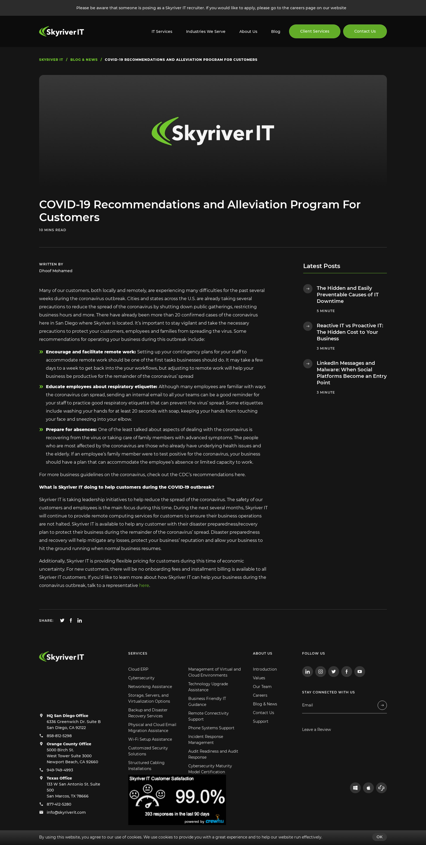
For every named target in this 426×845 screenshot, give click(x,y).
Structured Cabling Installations (146, 777)
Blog (275, 31)
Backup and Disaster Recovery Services (148, 724)
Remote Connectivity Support (208, 727)
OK (380, 836)
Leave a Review (316, 741)
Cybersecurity (141, 689)
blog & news (84, 59)
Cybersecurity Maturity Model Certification (210, 780)
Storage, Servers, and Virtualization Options (149, 709)
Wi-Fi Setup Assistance (150, 750)
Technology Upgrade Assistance (208, 698)
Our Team (262, 698)
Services (138, 665)
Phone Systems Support (211, 739)
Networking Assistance (150, 698)
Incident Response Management (205, 751)
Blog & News (265, 715)
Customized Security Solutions (148, 762)
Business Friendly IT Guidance (207, 713)
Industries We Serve (205, 31)
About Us (248, 31)
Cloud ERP (138, 680)
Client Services (314, 31)
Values (259, 689)
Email (307, 716)
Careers (260, 706)
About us (262, 665)
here (144, 585)
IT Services (162, 31)
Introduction (265, 680)
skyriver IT (51, 59)
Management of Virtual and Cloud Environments (214, 683)
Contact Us (365, 31)
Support (260, 732)
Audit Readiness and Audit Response (213, 765)
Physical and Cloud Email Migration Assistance (152, 739)
